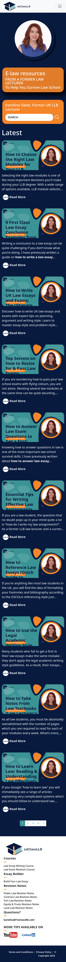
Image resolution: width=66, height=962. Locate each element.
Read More (14, 197)
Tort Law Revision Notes (18, 900)
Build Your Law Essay (16, 881)
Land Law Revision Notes (18, 908)
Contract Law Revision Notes (20, 897)
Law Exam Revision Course (19, 869)
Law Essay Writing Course (19, 866)
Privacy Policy (43, 951)
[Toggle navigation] (60, 6)
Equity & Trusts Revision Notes (21, 904)
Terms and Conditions (21, 951)
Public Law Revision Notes (19, 893)
